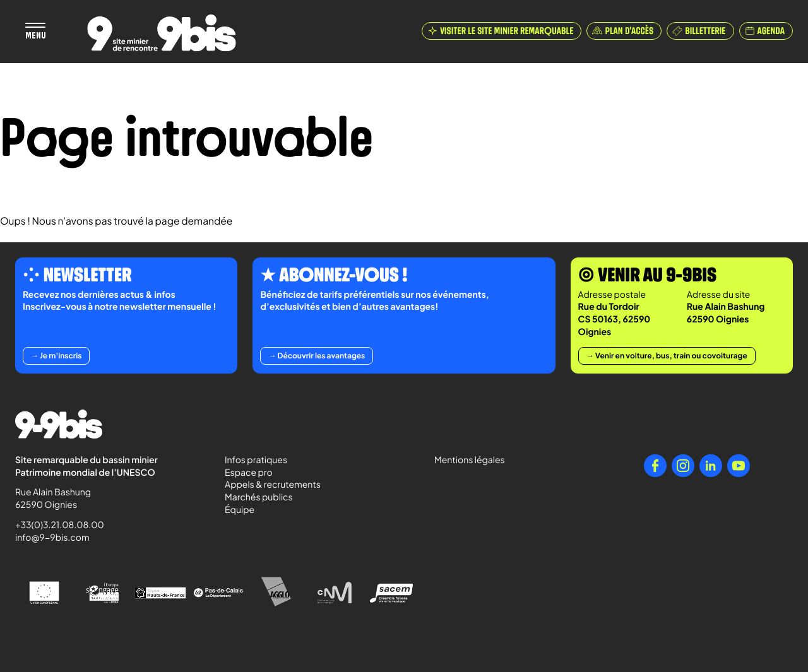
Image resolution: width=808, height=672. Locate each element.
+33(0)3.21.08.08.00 (54, 525)
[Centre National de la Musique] (335, 593)
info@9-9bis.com (52, 537)
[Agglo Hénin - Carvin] (276, 593)
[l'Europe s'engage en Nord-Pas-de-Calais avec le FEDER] (102, 593)
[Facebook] (655, 465)
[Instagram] (683, 465)
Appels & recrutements (273, 484)
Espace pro (249, 472)
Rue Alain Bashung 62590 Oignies (54, 498)
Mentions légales (469, 460)
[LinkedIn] (710, 465)
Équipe (239, 510)
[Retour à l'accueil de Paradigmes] (161, 33)
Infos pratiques (256, 460)
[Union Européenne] (44, 593)
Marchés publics (259, 497)
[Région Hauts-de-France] (160, 593)
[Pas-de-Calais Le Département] (218, 593)
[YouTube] (738, 465)
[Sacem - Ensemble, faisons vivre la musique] (393, 593)
